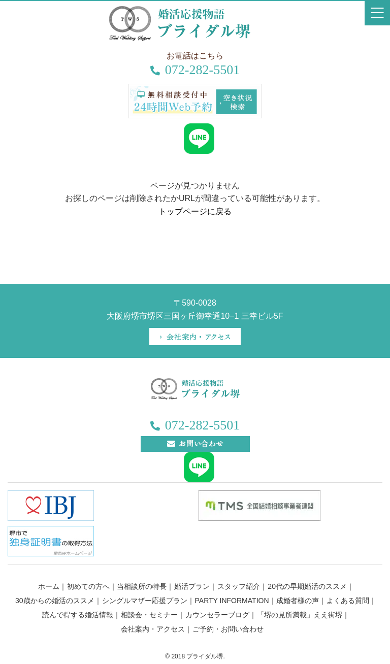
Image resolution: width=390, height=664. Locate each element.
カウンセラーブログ (217, 615)
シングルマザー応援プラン (144, 600)
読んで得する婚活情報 (77, 615)
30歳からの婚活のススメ (54, 600)
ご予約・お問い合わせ (228, 629)
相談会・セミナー (149, 615)
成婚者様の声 (297, 600)
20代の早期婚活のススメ (307, 586)
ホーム (48, 586)
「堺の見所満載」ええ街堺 (299, 615)
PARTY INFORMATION (232, 600)
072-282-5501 (195, 69)
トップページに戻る (195, 211)
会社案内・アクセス (153, 629)
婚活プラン (192, 586)
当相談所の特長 (142, 586)
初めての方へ (88, 586)
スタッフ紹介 (238, 586)
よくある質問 (348, 600)
